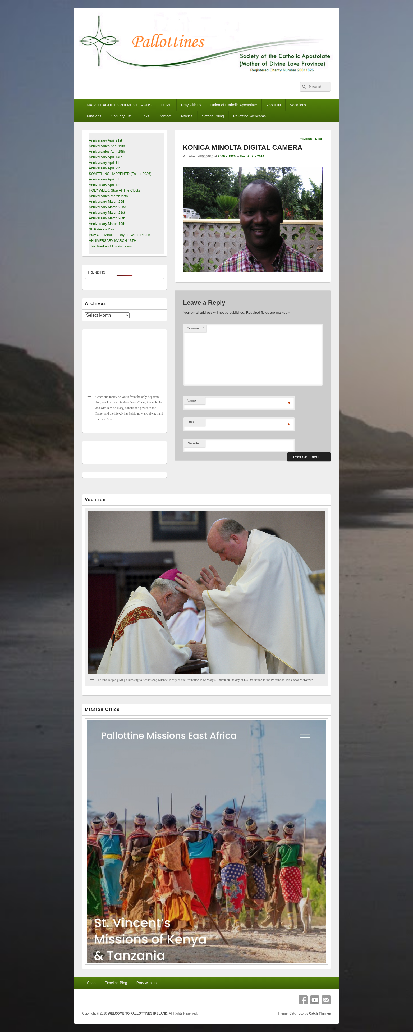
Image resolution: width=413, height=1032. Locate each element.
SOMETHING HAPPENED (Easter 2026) (120, 174)
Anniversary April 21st (105, 140)
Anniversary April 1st (104, 185)
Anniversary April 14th (105, 157)
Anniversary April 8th (104, 163)
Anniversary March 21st (107, 213)
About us (273, 105)
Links (145, 116)
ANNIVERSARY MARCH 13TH (112, 241)
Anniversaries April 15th (107, 151)
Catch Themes (320, 1013)
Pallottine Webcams (249, 116)
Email (191, 422)
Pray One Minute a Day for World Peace (119, 235)
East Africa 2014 (252, 156)
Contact (165, 116)
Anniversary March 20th (107, 218)
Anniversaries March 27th (108, 196)
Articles (187, 116)
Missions (94, 116)
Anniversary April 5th (104, 179)
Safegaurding (213, 116)
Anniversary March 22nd (107, 207)
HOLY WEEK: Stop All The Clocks (115, 190)
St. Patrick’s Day (101, 229)
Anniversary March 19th (107, 224)
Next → (320, 139)
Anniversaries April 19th (107, 146)
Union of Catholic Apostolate (233, 105)
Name (191, 400)
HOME (166, 105)
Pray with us (191, 105)
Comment (195, 328)
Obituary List (121, 116)
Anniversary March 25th (107, 201)
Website (193, 443)
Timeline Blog (116, 983)
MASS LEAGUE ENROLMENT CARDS (119, 105)
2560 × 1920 (227, 156)
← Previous (303, 139)
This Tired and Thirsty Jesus (110, 246)
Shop (91, 983)
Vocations (298, 105)
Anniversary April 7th (104, 168)
